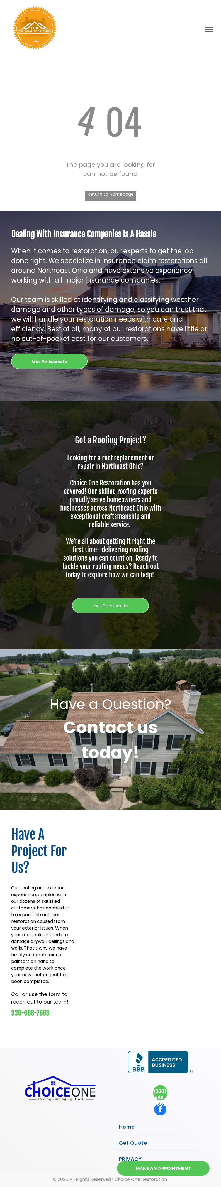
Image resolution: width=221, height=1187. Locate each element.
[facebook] (160, 1110)
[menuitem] (160, 1127)
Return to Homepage (111, 194)
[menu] (208, 29)
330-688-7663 (30, 1013)
